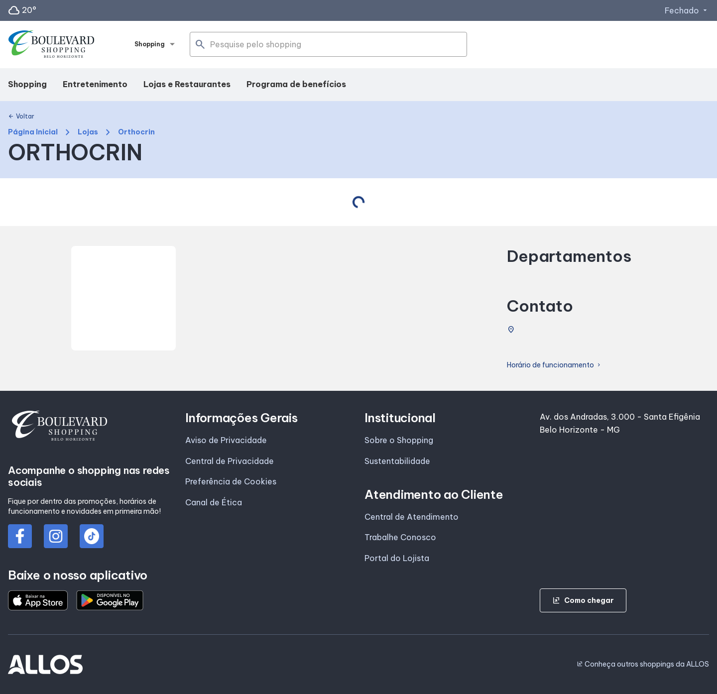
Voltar (21, 116)
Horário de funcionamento (554, 365)
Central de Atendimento (411, 517)
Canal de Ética (213, 502)
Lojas (88, 132)
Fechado (687, 10)
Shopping (27, 84)
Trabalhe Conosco (400, 537)
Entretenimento (95, 84)
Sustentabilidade (397, 461)
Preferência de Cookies (230, 481)
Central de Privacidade (229, 461)
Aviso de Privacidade (226, 440)
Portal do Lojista (396, 558)
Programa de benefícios (296, 84)
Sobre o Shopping (398, 440)
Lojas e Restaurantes (187, 84)
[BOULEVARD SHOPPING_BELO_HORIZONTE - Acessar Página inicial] (51, 45)
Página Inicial (33, 132)
